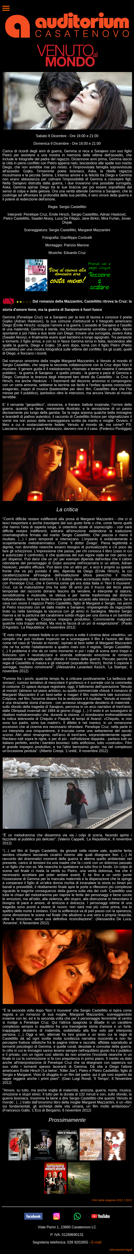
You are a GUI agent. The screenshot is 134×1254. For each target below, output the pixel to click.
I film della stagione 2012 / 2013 (111, 1200)
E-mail (96, 1242)
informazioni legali (120, 1249)
